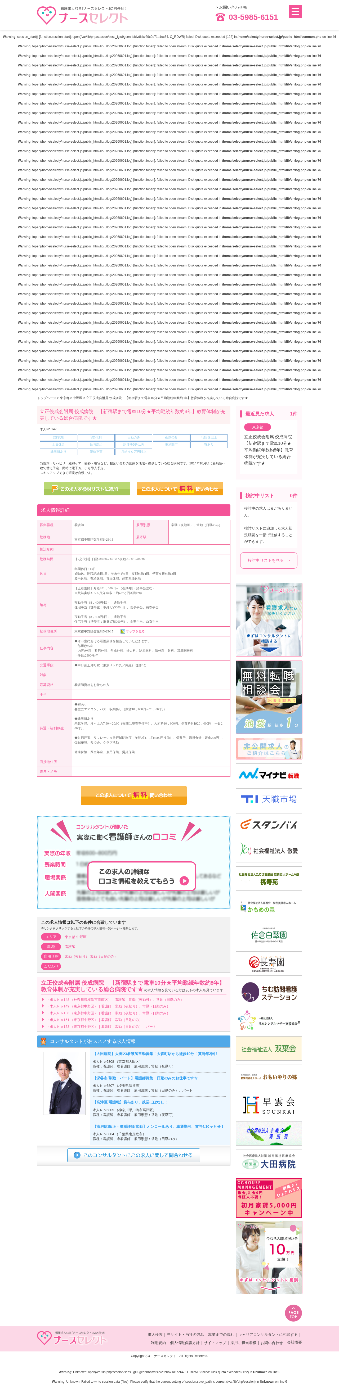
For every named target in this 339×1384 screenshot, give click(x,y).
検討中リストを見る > (269, 560)
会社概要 (294, 1342)
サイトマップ (215, 1343)
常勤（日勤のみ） (104, 956)
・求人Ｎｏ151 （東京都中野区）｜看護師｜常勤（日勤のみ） (94, 1020)
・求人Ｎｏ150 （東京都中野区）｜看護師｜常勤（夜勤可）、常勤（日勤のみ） (108, 1013)
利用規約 (158, 1343)
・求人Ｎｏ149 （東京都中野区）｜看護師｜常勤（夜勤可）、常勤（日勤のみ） (108, 1006)
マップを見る (135, 631)
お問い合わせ (272, 1343)
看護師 (70, 947)
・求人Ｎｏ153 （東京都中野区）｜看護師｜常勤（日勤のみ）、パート (101, 1027)
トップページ (46, 398)
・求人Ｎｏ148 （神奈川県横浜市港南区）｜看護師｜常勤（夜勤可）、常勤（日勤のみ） (115, 1000)
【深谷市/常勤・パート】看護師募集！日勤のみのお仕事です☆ (145, 1078)
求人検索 (155, 1334)
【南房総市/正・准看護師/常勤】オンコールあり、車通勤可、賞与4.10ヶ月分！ (158, 1127)
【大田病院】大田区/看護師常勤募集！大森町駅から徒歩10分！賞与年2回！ (155, 1054)
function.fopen (144, 46)
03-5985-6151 (247, 17)
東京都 (64, 398)
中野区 (77, 398)
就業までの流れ (221, 1334)
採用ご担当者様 (243, 1343)
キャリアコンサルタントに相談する (268, 1334)
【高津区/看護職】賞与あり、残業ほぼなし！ (130, 1102)
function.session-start (55, 37)
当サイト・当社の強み (185, 1334)
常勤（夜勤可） (77, 956)
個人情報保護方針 (185, 1343)
